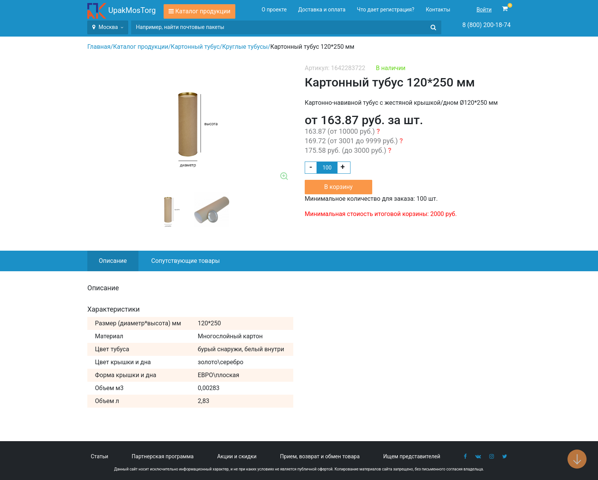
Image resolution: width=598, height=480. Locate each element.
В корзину (338, 186)
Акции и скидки (236, 456)
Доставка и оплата (322, 9)
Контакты (438, 9)
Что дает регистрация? (386, 9)
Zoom (284, 176)
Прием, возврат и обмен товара (320, 456)
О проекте (274, 9)
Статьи (99, 456)
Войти (484, 9)
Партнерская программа (162, 456)
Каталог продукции (203, 11)
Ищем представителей (411, 456)
